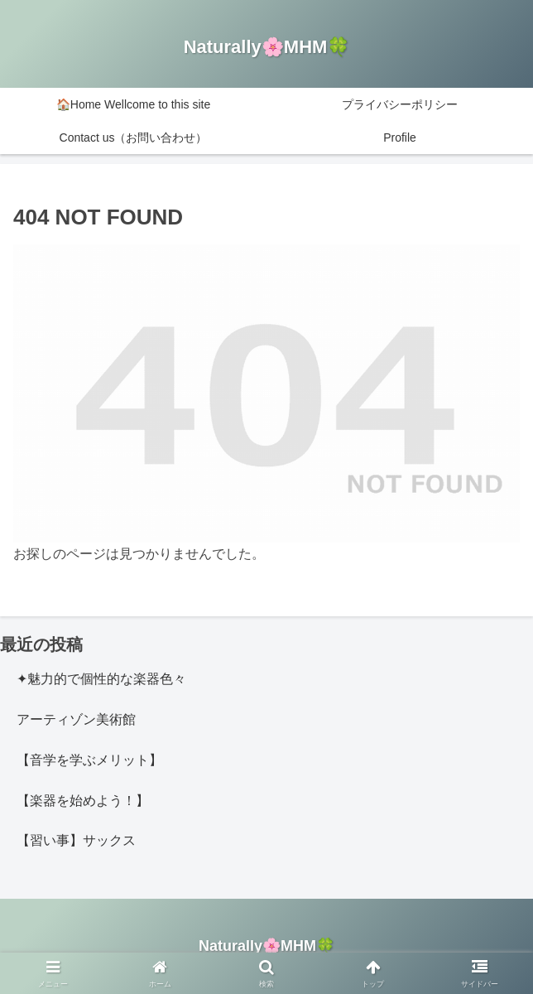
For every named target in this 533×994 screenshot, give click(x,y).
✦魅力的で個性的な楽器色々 (101, 679)
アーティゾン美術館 (76, 719)
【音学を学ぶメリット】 (89, 760)
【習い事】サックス (76, 840)
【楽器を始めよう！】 (83, 801)
